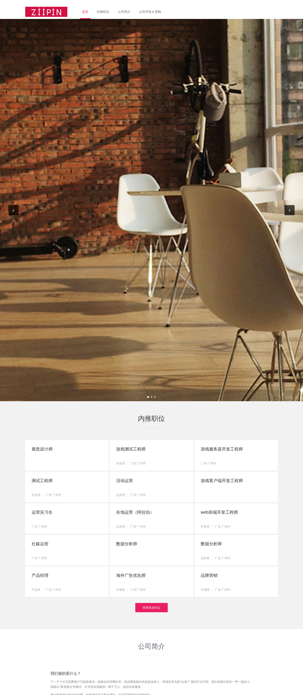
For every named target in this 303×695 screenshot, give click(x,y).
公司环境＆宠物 (150, 11)
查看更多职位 (151, 607)
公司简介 (124, 11)
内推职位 (103, 11)
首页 (85, 11)
